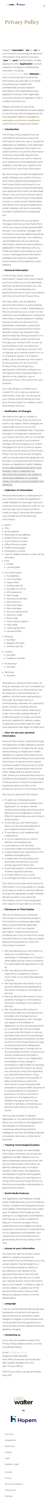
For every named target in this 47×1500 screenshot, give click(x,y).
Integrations (10, 1440)
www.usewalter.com (13, 74)
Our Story (9, 1434)
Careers (8, 1452)
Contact (8, 1472)
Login (7, 1458)
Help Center (10, 1490)
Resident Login (12, 1464)
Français (8, 1496)
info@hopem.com (18, 1352)
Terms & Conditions (14, 1484)
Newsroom (10, 1446)
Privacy (8, 1478)
